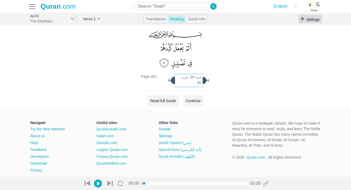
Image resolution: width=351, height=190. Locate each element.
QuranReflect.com (111, 163)
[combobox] (175, 6)
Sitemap (165, 136)
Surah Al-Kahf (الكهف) (177, 156)
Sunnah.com (106, 143)
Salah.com (105, 136)
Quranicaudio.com (111, 129)
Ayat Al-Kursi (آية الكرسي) (180, 150)
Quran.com (256, 157)
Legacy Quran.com (112, 150)
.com (58, 6)
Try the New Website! (47, 129)
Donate (165, 129)
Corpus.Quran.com (112, 156)
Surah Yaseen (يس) (175, 143)
